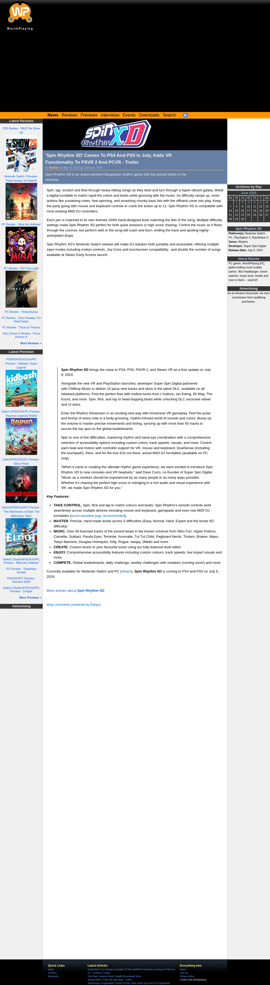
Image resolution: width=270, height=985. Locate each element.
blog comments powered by (74, 604)
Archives (52, 973)
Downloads (149, 115)
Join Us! (184, 973)
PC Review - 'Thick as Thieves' (21, 327)
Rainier (54, 167)
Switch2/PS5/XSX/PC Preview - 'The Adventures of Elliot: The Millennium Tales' (21, 511)
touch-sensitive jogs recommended (98, 516)
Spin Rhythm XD (248, 229)
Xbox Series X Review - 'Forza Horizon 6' (21, 335)
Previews (89, 115)
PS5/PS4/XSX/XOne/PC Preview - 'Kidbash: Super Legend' (21, 363)
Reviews (70, 115)
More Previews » (30, 597)
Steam (126, 571)
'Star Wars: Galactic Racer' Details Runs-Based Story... (115, 976)
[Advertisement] (135, 72)
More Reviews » (31, 343)
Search (169, 115)
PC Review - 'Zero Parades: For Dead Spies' (21, 319)
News (51, 969)
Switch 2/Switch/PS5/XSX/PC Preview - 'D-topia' (21, 589)
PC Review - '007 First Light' (21, 268)
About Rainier (249, 259)
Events (129, 115)
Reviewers (53, 976)
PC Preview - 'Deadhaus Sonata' (21, 570)
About (183, 969)
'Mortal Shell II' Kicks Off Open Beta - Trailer (110, 979)
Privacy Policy (187, 976)
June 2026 (248, 193)
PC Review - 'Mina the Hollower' (21, 224)
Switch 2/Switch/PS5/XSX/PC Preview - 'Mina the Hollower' (21, 561)
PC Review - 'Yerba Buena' (21, 311)
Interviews (110, 115)
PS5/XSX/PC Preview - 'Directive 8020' (21, 580)
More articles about (75, 591)
